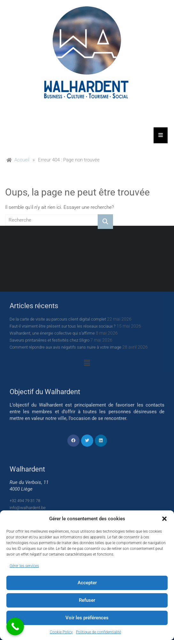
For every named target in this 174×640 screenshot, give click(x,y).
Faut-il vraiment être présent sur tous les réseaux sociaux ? (63, 439)
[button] (164, 519)
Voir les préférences (87, 618)
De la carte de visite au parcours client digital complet (58, 432)
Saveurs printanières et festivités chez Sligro (49, 453)
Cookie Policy (61, 632)
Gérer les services (24, 566)
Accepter (87, 583)
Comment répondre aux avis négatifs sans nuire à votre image (65, 460)
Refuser (87, 600)
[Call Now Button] (15, 626)
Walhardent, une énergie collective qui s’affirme (52, 446)
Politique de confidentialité (98, 632)
